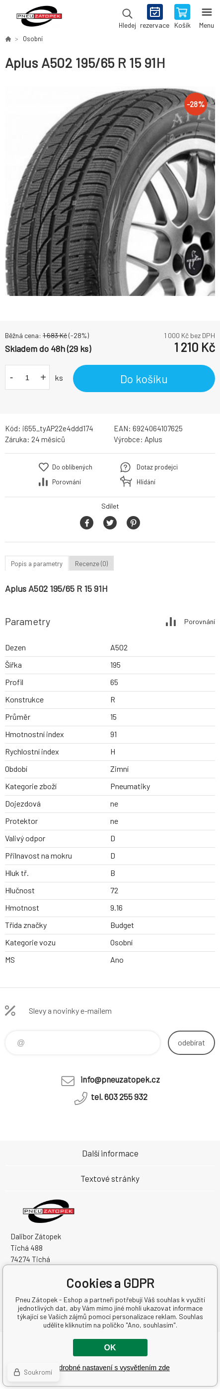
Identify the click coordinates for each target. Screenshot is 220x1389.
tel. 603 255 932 (119, 1096)
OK (110, 1347)
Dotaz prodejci (157, 467)
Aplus (153, 439)
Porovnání (66, 482)
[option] (110, 191)
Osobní (33, 39)
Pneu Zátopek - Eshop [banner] (39, 17)
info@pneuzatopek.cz (120, 1079)
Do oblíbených (72, 467)
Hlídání (146, 482)
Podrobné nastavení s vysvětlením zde (109, 1368)
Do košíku (144, 379)
